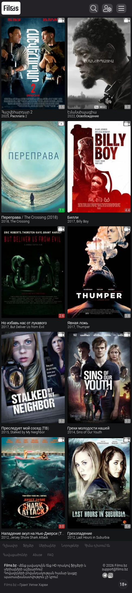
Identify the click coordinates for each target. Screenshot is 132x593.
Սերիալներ (47, 546)
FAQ (50, 555)
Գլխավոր (10, 546)
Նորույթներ (70, 546)
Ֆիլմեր (28, 546)
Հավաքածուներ (15, 555)
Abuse (37, 555)
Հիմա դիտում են (97, 546)
